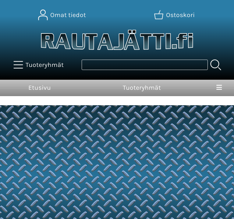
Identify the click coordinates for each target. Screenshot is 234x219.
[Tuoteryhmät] (39, 64)
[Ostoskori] (175, 15)
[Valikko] (219, 88)
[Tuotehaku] (145, 65)
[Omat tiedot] (62, 15)
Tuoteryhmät (142, 87)
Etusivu (39, 87)
